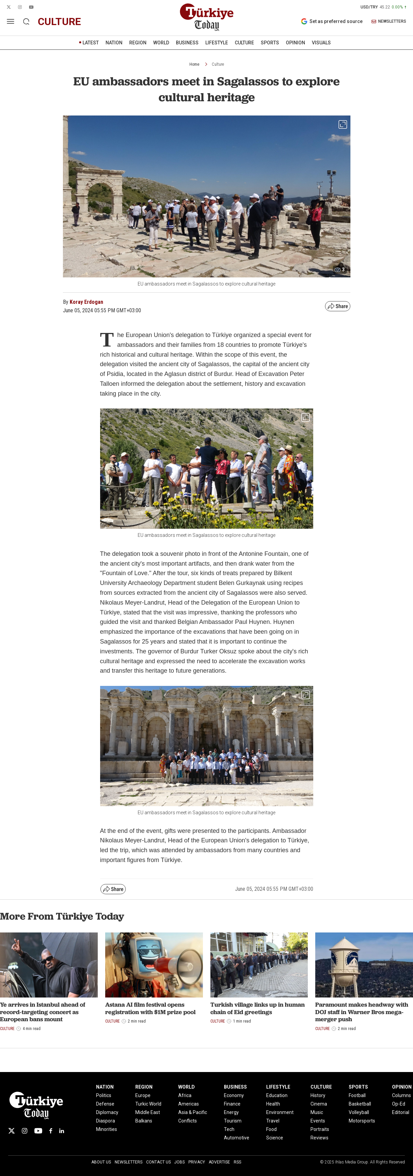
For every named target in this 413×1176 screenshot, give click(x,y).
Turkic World (148, 1104)
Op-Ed (398, 1104)
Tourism (233, 1120)
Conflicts (187, 1120)
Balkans (143, 1120)
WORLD (161, 42)
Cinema (319, 1104)
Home (194, 64)
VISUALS (321, 42)
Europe (143, 1095)
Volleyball (359, 1112)
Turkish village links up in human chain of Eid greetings (257, 1008)
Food (271, 1129)
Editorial (400, 1112)
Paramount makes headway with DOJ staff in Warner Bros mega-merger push (361, 1012)
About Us (101, 1162)
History (318, 1095)
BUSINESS (187, 42)
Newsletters (128, 1162)
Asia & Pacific (192, 1112)
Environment (280, 1112)
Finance (232, 1104)
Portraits (320, 1129)
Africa (184, 1095)
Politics (103, 1095)
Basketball (360, 1104)
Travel (272, 1120)
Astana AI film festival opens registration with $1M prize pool (150, 1008)
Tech (229, 1129)
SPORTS (270, 42)
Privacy (196, 1162)
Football (357, 1095)
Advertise (219, 1162)
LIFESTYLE (216, 42)
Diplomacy (107, 1112)
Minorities (106, 1129)
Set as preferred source (332, 21)
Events (318, 1120)
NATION (114, 42)
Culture (218, 64)
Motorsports (362, 1120)
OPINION (295, 42)
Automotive (236, 1137)
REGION (137, 42)
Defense (105, 1104)
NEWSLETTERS (388, 21)
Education (277, 1095)
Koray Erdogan (86, 302)
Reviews (319, 1137)
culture (59, 21)
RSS (237, 1162)
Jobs (179, 1162)
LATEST (91, 42)
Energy (231, 1112)
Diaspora (105, 1120)
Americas (188, 1104)
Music (317, 1112)
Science (274, 1137)
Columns (401, 1095)
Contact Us (158, 1162)
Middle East (147, 1112)
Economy (234, 1095)
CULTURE (244, 42)
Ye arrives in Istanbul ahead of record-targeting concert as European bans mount (42, 1012)
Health (273, 1104)
